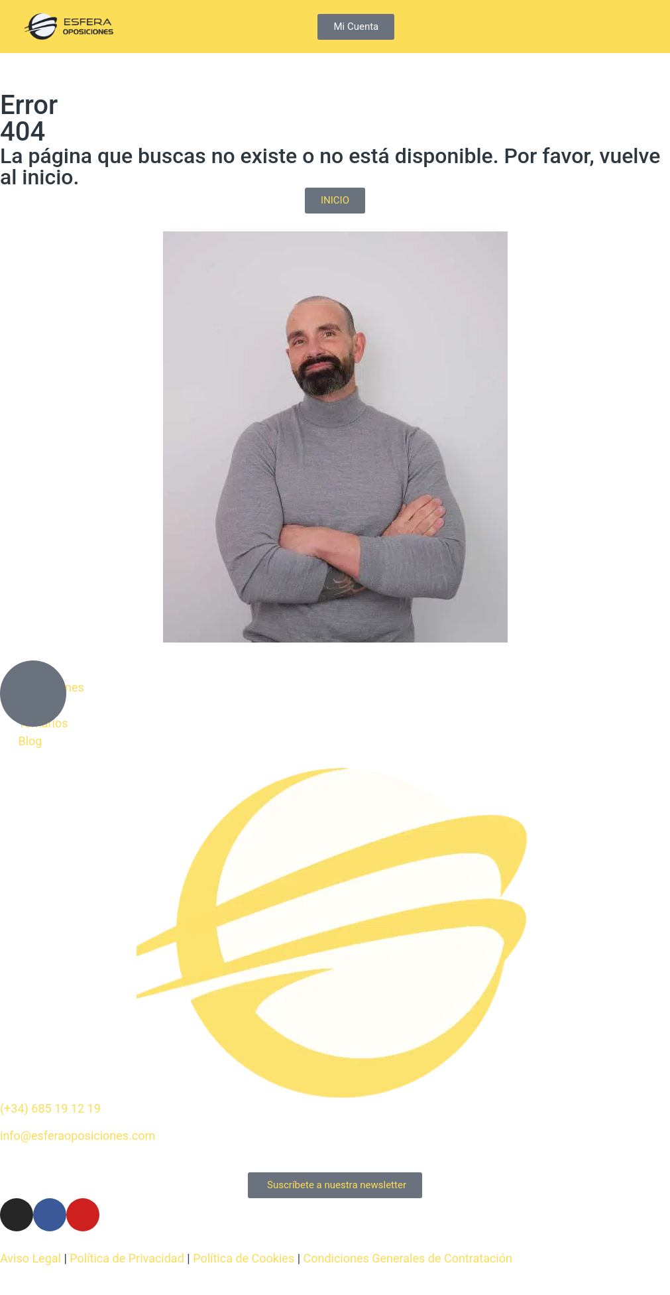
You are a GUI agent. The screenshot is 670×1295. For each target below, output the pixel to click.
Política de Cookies (243, 1258)
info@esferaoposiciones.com (77, 1135)
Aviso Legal (30, 1258)
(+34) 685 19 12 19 (50, 1108)
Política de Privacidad (127, 1258)
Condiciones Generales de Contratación (408, 1258)
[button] (635, 27)
